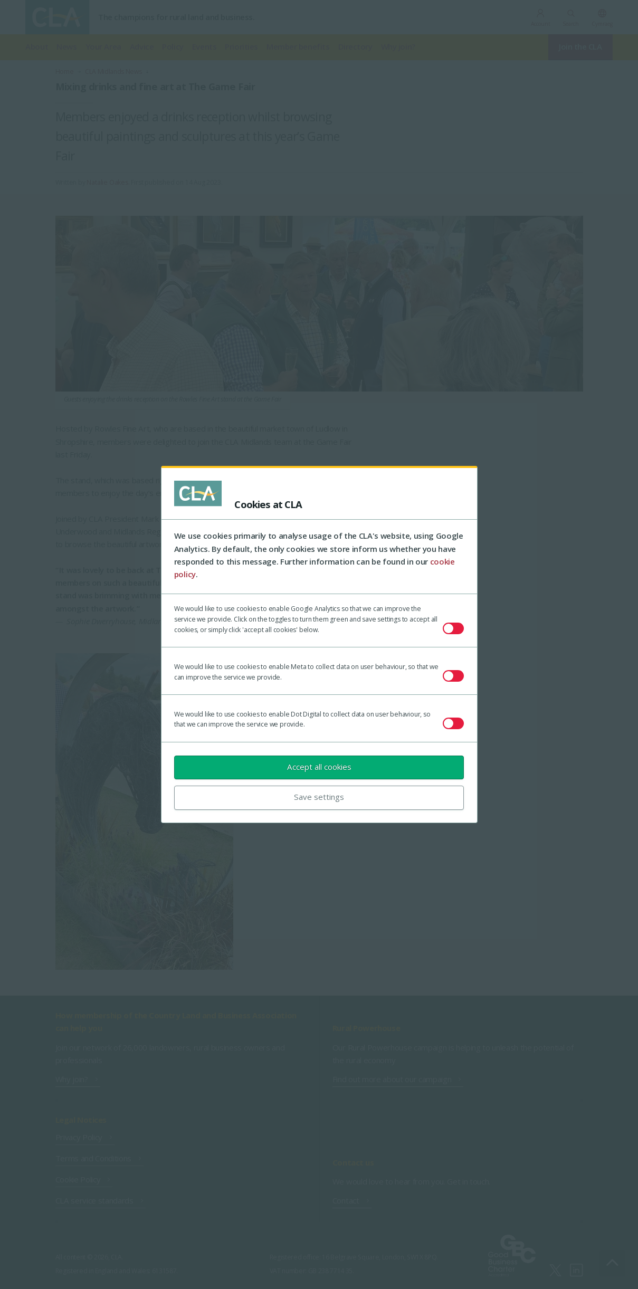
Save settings (319, 796)
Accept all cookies (319, 766)
